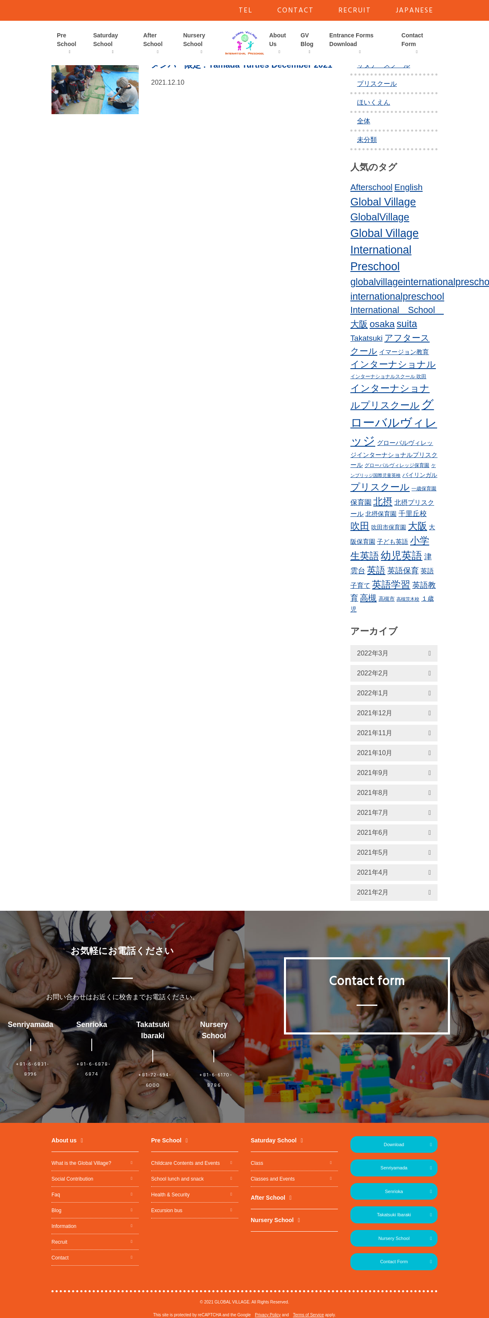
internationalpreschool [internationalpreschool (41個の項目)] (397, 296)
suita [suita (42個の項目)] (406, 323)
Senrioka (394, 1191)
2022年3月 (373, 653)
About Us (277, 39)
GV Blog (307, 39)
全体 (363, 121)
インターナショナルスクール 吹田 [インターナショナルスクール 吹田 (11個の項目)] (388, 376)
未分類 (367, 139)
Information (63, 1226)
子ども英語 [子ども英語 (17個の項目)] (392, 541)
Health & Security (170, 1195)
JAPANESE (414, 10)
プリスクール (377, 83)
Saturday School (105, 39)
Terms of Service (308, 1315)
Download (394, 1144)
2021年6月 (373, 832)
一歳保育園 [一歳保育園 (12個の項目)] (423, 488)
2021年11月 (374, 732)
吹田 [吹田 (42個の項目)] (359, 526)
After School (153, 39)
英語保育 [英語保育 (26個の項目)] (403, 570)
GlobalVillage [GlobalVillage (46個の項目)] (379, 217)
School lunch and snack (177, 1179)
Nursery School (194, 39)
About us (64, 1140)
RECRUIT (354, 10)
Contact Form (412, 39)
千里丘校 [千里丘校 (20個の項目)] (413, 514)
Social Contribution (72, 1179)
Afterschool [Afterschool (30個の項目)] (371, 187)
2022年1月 (373, 693)
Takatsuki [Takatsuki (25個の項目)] (366, 338)
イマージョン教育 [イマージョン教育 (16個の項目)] (404, 352)
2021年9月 (373, 772)
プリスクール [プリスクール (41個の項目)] (380, 487)
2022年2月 (373, 673)
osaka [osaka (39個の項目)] (382, 323)
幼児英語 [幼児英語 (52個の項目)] (401, 555)
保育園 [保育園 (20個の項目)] (361, 502)
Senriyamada (394, 1167)
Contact (59, 1258)
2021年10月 (374, 752)
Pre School (66, 39)
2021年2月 (373, 892)
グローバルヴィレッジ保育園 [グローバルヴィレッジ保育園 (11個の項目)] (396, 465)
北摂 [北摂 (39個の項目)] (382, 501)
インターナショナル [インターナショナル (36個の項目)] (393, 364)
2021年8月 (373, 792)
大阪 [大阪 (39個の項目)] (417, 526)
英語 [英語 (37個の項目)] (376, 570)
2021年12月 (374, 712)
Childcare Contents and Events (185, 1163)
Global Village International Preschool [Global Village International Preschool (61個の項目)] (384, 250)
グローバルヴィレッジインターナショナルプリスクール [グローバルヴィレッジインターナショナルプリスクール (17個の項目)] (394, 453)
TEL (246, 10)
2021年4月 (373, 872)
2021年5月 (373, 852)
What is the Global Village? (81, 1163)
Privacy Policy (268, 1315)
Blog (56, 1210)
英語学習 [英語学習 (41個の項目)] (391, 584)
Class (257, 1163)
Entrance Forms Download (351, 39)
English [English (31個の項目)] (408, 187)
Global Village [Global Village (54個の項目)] (383, 202)
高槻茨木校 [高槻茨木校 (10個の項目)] (407, 599)
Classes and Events (273, 1179)
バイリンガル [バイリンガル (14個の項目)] (419, 475)
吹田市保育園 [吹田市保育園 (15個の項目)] (388, 527)
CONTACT (295, 10)
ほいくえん (373, 102)
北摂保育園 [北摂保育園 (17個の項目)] (380, 513)
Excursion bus (166, 1210)
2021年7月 (373, 812)
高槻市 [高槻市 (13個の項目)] (387, 599)
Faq (55, 1195)
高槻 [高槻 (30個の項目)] (368, 597)
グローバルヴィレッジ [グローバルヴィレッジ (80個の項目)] (393, 422)
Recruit (59, 1242)
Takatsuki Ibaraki (394, 1214)
